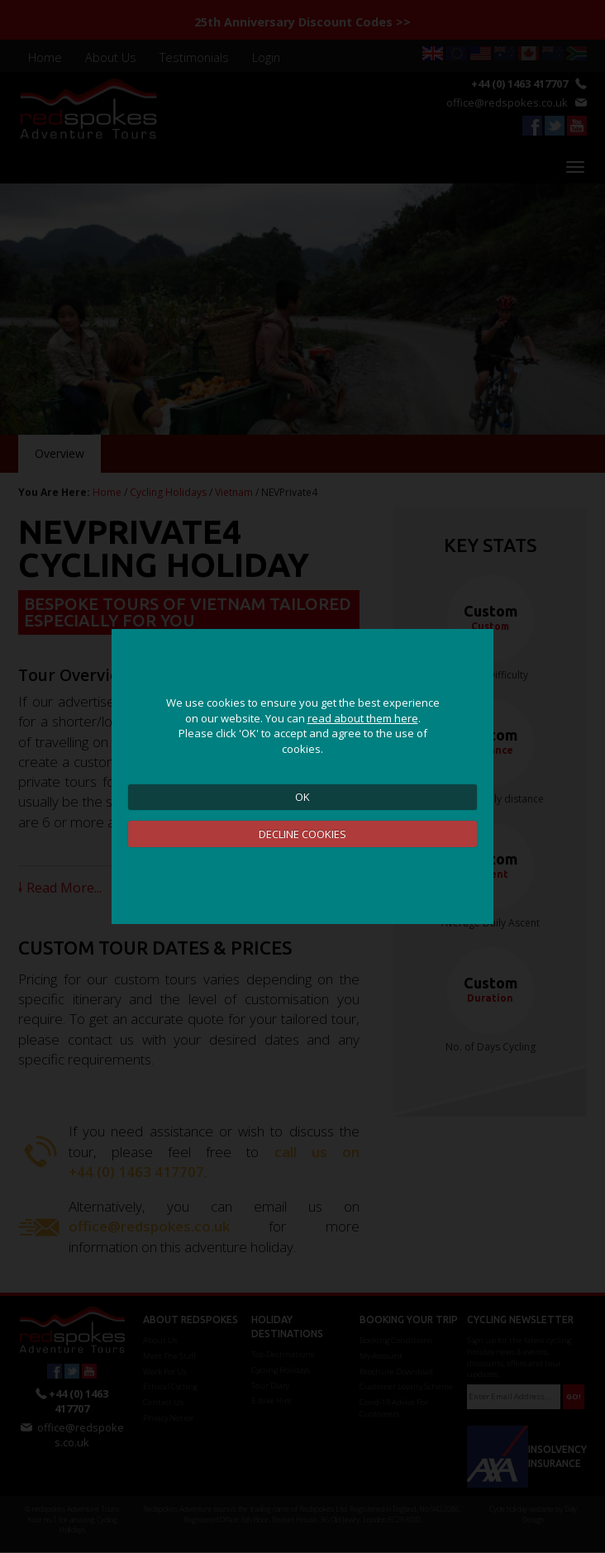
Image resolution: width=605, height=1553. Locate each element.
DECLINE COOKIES (302, 834)
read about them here (362, 718)
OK (302, 796)
